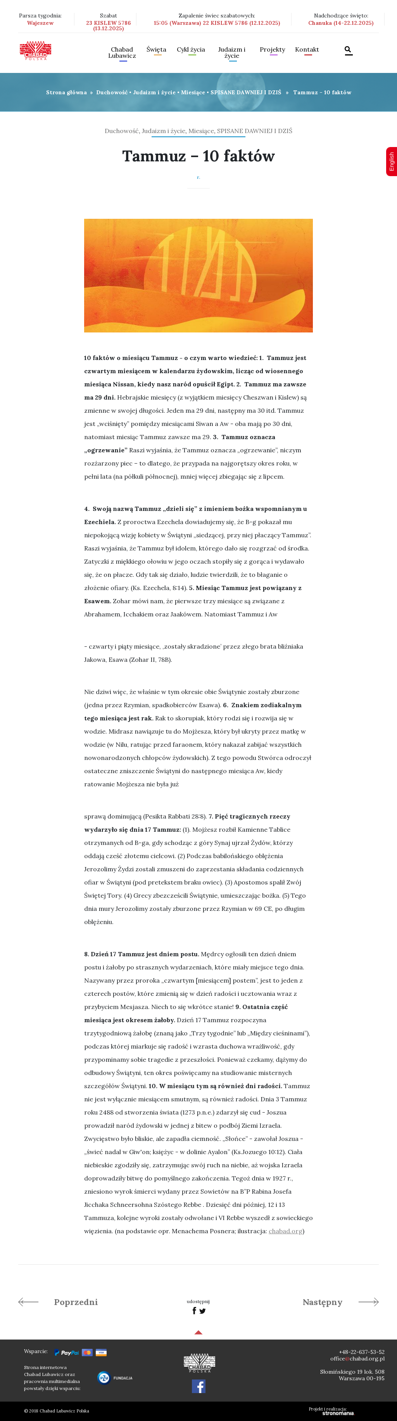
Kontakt (307, 49)
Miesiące (193, 92)
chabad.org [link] (285, 1231)
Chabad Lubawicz (122, 52)
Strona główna (66, 92)
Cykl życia (191, 49)
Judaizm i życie (231, 52)
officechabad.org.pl (357, 1358)
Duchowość (112, 92)
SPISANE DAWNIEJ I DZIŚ (246, 92)
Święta (156, 49)
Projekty (272, 49)
